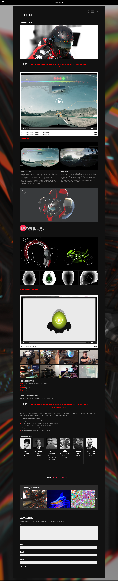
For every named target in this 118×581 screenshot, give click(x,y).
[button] (59, 101)
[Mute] (92, 129)
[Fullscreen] (95, 129)
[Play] (23, 129)
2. (36, 134)
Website (22, 559)
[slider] (57, 128)
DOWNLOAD (33, 228)
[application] (59, 101)
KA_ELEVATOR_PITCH (35, 230)
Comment (24, 525)
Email (22, 552)
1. (35, 132)
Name (22, 544)
